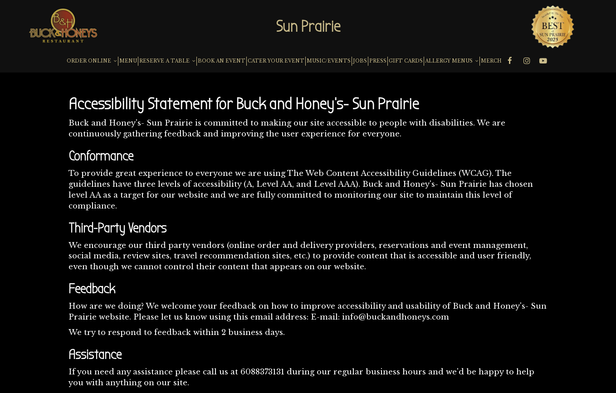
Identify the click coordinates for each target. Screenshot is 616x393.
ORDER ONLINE (92, 61)
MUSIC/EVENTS (329, 61)
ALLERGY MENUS (452, 61)
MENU (128, 61)
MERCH (491, 61)
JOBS (360, 61)
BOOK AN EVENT (221, 61)
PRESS (377, 61)
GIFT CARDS (406, 61)
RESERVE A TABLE (167, 61)
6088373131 (262, 372)
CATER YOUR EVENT (276, 61)
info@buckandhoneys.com (395, 317)
